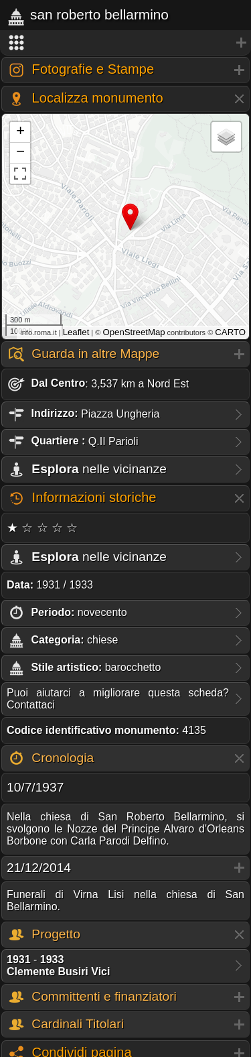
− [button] (20, 153)
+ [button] (20, 132)
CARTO (230, 332)
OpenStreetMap (133, 332)
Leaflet (76, 332)
